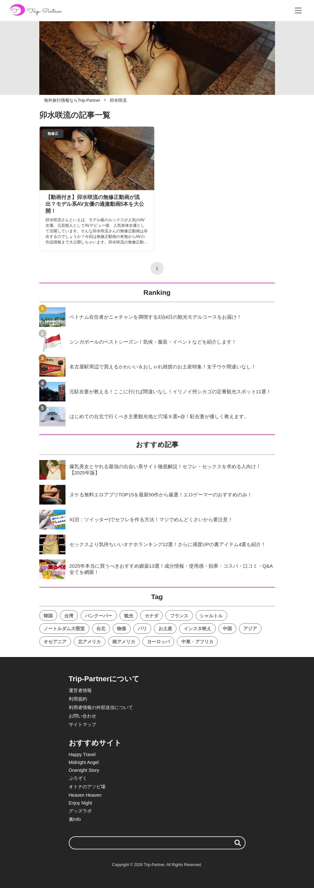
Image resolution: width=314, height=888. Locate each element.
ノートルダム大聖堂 (64, 628)
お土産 (165, 628)
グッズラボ (80, 810)
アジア (250, 628)
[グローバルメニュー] (298, 10)
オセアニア (55, 641)
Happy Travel (82, 754)
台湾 (68, 615)
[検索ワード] (157, 843)
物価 (121, 628)
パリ (142, 628)
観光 (128, 615)
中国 (227, 628)
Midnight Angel (84, 762)
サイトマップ (82, 724)
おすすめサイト (95, 743)
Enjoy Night (80, 803)
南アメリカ (123, 641)
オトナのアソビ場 (87, 786)
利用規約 (78, 699)
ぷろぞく (78, 778)
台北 (100, 628)
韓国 (48, 615)
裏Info (75, 819)
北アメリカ (89, 641)
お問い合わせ (82, 716)
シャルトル (211, 615)
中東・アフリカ (197, 641)
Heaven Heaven (85, 795)
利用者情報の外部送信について (101, 707)
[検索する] (237, 843)
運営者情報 (80, 690)
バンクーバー (98, 615)
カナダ (151, 615)
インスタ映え (197, 628)
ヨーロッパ (158, 641)
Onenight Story (84, 770)
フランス (179, 615)
